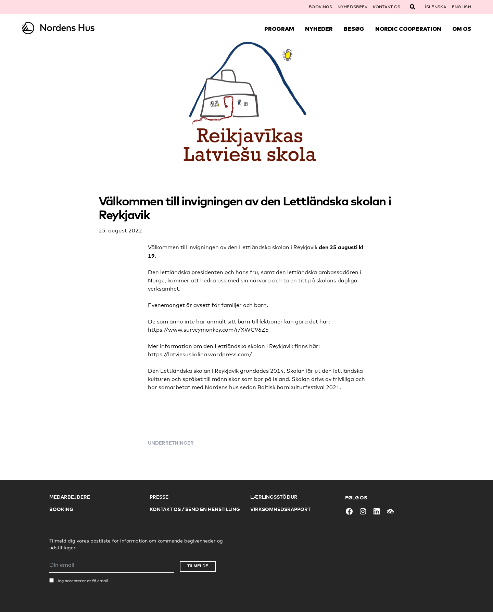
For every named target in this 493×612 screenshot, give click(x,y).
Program (279, 28)
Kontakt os (386, 6)
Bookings (320, 6)
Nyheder (319, 28)
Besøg (354, 28)
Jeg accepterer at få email (82, 580)
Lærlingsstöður (274, 497)
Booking (61, 509)
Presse (159, 497)
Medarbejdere (69, 497)
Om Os (461, 28)
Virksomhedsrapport (280, 509)
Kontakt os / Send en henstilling (195, 509)
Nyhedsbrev (352, 6)
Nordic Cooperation (408, 28)
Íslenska (435, 6)
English (461, 6)
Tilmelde (197, 565)
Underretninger (171, 443)
